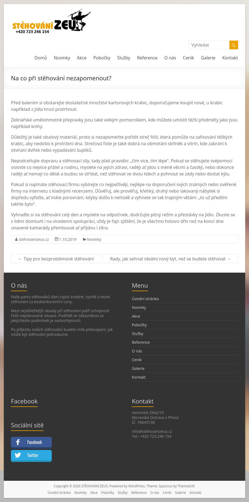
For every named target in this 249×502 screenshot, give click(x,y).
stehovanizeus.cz (34, 239)
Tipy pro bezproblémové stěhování (56, 259)
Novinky (62, 58)
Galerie (208, 58)
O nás (170, 58)
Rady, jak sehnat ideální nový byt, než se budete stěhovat (170, 259)
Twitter (32, 455)
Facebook (34, 442)
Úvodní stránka (145, 298)
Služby (123, 58)
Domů (40, 58)
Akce (81, 58)
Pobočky (101, 58)
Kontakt (230, 58)
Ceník (188, 58)
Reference (147, 58)
